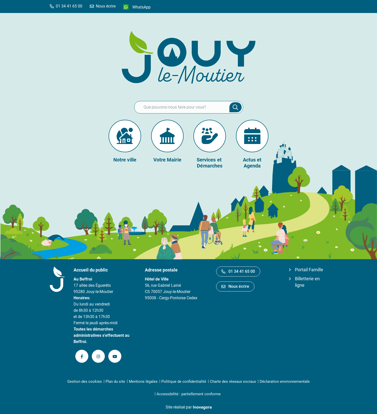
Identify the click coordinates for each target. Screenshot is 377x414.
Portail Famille (309, 269)
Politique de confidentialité (183, 381)
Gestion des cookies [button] (84, 381)
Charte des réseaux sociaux (233, 381)
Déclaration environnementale (285, 381)
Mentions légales (143, 381)
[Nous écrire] (102, 6)
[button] (66, 6)
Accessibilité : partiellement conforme (189, 394)
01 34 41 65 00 (238, 271)
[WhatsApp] (136, 7)
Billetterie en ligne (307, 282)
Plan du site (115, 381)
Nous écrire (235, 286)
